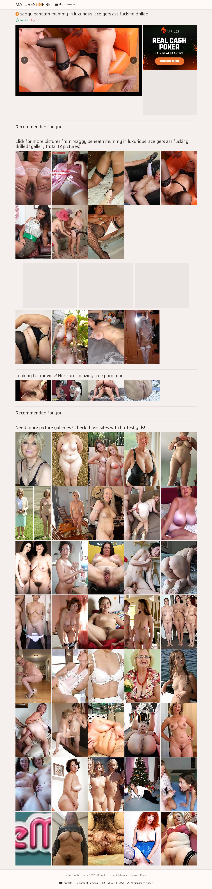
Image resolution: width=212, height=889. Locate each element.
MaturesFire (33, 4)
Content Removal (87, 883)
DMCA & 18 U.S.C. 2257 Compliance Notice (127, 883)
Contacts (65, 883)
